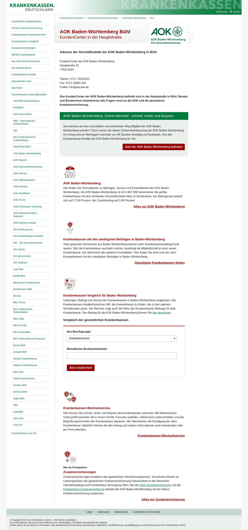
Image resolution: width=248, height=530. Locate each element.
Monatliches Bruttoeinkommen (87, 348)
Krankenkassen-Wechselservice (86, 408)
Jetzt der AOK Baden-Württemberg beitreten (154, 146)
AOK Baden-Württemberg (82, 183)
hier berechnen (162, 312)
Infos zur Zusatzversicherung (163, 499)
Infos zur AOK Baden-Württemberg (159, 206)
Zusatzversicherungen (79, 472)
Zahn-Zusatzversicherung (155, 485)
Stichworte (221, 11)
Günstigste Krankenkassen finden (160, 262)
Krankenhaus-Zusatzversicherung (83, 489)
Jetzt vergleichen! (80, 367)
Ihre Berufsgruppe (79, 331)
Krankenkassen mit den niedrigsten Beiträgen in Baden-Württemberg (114, 239)
